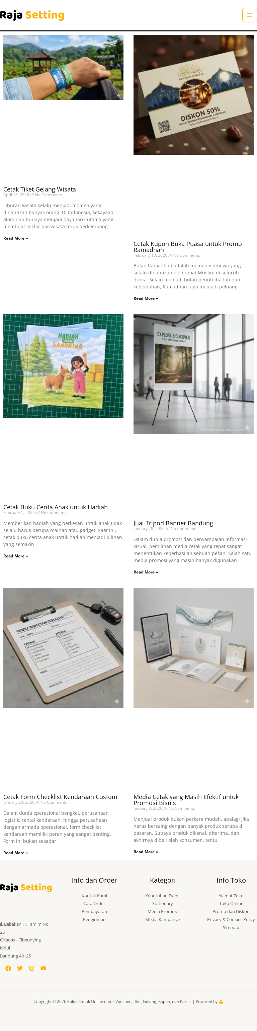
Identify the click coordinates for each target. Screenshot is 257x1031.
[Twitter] (20, 968)
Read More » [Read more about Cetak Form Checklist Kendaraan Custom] (15, 853)
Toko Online (231, 903)
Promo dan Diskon (231, 911)
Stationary (162, 903)
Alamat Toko (231, 896)
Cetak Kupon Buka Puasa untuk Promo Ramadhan (188, 247)
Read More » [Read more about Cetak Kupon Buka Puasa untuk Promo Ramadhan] (146, 298)
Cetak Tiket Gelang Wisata (39, 189)
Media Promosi (163, 911)
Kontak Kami (94, 896)
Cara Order (94, 903)
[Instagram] (31, 968)
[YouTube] (43, 968)
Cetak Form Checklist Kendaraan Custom (60, 797)
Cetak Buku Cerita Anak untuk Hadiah (55, 507)
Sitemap (231, 927)
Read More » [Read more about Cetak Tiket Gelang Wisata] (15, 238)
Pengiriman (94, 919)
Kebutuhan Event (162, 896)
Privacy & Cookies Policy (231, 919)
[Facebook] (8, 968)
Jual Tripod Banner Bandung (173, 523)
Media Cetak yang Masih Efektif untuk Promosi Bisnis (186, 800)
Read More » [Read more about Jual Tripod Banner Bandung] (146, 572)
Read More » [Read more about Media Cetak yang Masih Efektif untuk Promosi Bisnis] (146, 852)
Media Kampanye (162, 919)
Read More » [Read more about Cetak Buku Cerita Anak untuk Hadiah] (15, 556)
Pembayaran (94, 911)
